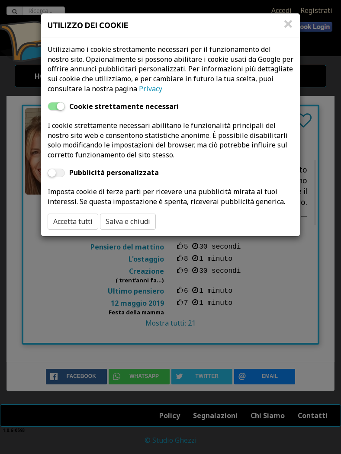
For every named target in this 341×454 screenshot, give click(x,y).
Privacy (150, 88)
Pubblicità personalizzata (114, 172)
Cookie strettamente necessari (124, 106)
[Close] (288, 28)
